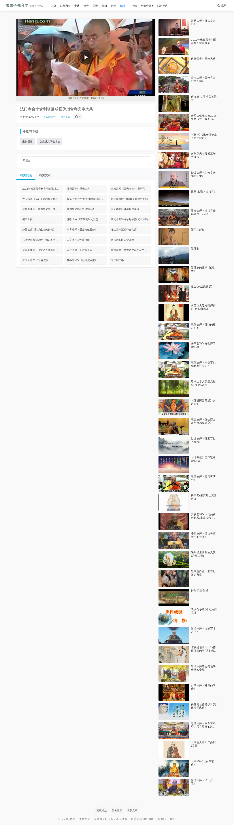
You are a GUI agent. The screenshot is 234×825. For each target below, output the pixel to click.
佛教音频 (117, 810)
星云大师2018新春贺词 (35, 260)
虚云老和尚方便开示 (122, 239)
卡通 (77, 5)
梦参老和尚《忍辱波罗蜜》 (82, 260)
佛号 (86, 5)
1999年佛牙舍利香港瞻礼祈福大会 (86, 198)
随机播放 (65, 116)
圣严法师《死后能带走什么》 (83, 250)
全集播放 (27, 141)
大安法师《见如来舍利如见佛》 (40, 198)
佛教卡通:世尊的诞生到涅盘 (82, 219)
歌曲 (104, 5)
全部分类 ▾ (147, 5)
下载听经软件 (49, 116)
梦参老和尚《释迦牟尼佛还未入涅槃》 (42, 209)
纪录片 (124, 5)
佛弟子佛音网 (24, 5)
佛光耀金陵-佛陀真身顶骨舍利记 (129, 198)
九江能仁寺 (117, 260)
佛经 (113, 5)
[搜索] (222, 6)
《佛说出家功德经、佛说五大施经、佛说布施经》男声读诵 (42, 239)
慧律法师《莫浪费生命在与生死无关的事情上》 (131, 250)
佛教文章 (132, 810)
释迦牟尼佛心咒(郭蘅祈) (80, 209)
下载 (134, 5)
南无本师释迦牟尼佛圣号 (125, 209)
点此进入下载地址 (49, 141)
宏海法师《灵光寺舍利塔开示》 (129, 188)
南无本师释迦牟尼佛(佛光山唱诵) (129, 219)
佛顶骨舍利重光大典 (78, 188)
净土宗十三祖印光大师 (124, 229)
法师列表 (65, 5)
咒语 (95, 5)
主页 (53, 5)
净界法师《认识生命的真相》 (39, 229)
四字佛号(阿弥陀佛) (78, 239)
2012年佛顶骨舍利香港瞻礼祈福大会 (42, 188)
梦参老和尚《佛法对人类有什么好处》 (42, 250)
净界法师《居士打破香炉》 (82, 229)
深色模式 (162, 5)
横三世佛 (27, 219)
